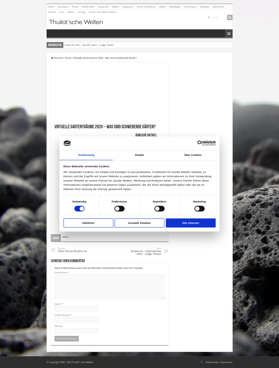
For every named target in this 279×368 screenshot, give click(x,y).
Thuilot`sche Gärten (146, 7)
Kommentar (61, 272)
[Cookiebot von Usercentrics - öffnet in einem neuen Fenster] (200, 143)
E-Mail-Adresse (63, 315)
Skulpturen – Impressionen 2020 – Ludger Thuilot (143, 251)
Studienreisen (88, 7)
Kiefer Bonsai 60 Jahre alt (76, 250)
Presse (75, 7)
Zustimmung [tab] (86, 154)
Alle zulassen (190, 223)
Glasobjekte (174, 7)
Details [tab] (139, 154)
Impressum (63, 7)
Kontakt (52, 12)
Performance (190, 7)
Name (58, 304)
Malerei (115, 7)
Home (51, 7)
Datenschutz (218, 7)
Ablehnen (88, 223)
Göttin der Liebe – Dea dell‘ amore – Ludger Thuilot (89, 45)
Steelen (162, 7)
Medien (71, 12)
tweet (65, 237)
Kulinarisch (103, 7)
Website (58, 326)
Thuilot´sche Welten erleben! (102, 12)
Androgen (204, 7)
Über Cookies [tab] (193, 154)
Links (61, 12)
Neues (68, 58)
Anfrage (81, 12)
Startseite (57, 58)
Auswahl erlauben (139, 223)
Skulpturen (128, 7)
